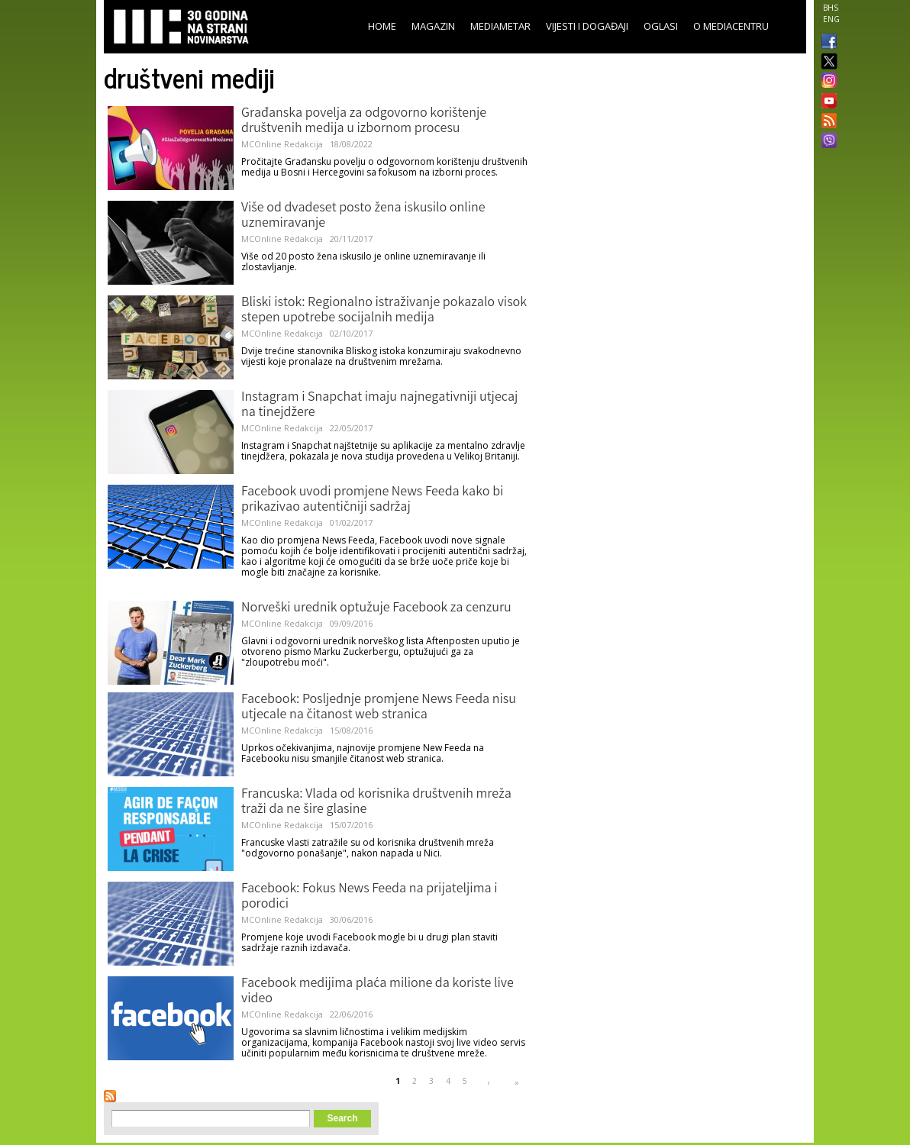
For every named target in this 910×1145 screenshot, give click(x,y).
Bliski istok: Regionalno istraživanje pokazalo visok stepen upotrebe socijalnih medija (384, 310)
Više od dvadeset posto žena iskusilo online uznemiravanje (363, 216)
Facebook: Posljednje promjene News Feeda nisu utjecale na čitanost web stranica (378, 707)
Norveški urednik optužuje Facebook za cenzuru (376, 608)
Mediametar (500, 26)
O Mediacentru (731, 26)
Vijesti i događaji (587, 26)
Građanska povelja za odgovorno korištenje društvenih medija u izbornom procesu (363, 121)
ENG (831, 19)
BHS (830, 7)
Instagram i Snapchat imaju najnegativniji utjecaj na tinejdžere (379, 405)
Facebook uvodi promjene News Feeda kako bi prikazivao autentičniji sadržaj (372, 500)
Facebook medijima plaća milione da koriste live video (377, 991)
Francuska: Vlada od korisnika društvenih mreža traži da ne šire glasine (376, 802)
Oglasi (661, 26)
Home (382, 26)
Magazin (433, 26)
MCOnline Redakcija (282, 144)
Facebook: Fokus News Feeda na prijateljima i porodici (369, 896)
